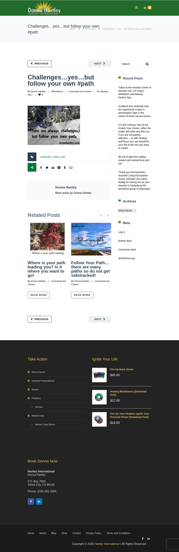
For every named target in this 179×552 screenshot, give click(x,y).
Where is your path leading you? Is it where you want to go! (46, 269)
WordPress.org (126, 258)
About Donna (38, 372)
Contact (76, 533)
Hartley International (106, 543)
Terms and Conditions (118, 533)
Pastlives (36, 398)
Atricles (39, 407)
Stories (35, 389)
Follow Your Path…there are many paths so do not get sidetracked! (90, 269)
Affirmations (89, 28)
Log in (121, 232)
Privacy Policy (93, 533)
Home (72, 28)
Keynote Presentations (43, 380)
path (63, 156)
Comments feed (127, 249)
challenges (46, 156)
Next (98, 63)
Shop (64, 533)
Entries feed (124, 240)
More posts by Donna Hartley (73, 192)
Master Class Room (45, 424)
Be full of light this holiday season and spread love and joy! (133, 160)
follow (56, 156)
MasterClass (38, 415)
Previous (41, 63)
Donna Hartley (38, 91)
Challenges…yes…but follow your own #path (61, 80)
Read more (38, 295)
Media (42, 533)
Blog (53, 533)
